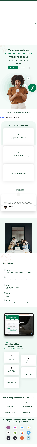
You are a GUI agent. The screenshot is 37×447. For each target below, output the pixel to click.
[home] (4, 23)
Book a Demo (12, 67)
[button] (35, 23)
